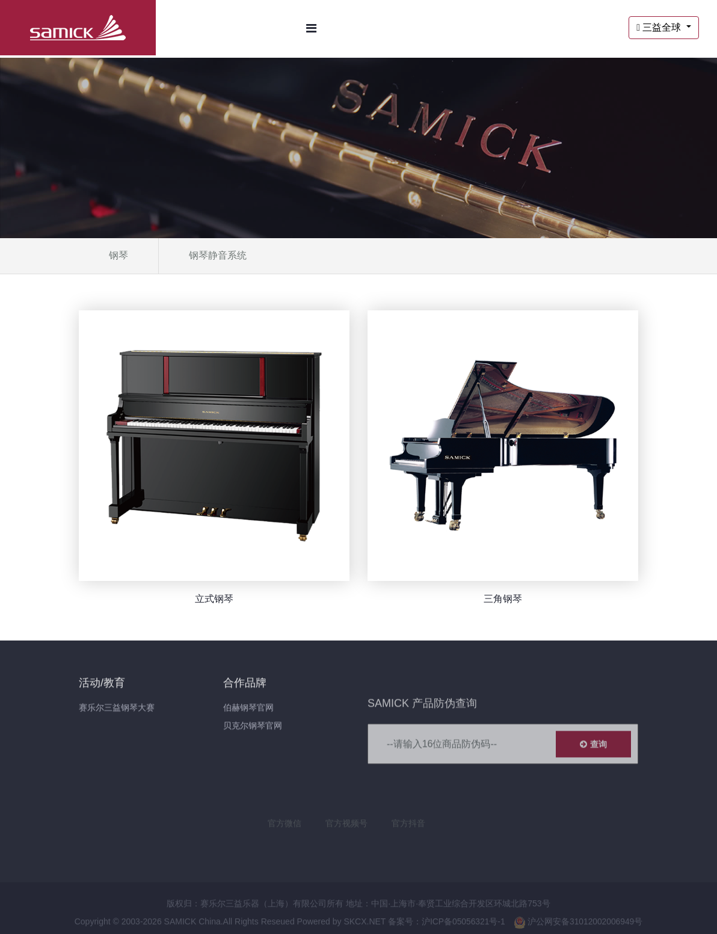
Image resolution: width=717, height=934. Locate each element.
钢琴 (118, 255)
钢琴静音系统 (218, 255)
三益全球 (660, 27)
